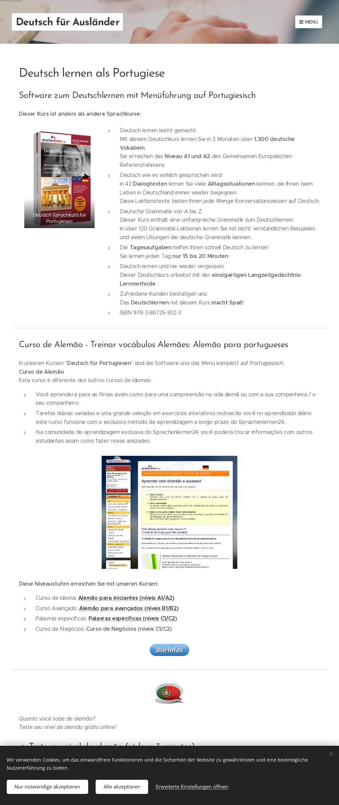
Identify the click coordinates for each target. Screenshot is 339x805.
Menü (308, 22)
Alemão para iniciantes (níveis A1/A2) (126, 597)
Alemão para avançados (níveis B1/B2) (128, 608)
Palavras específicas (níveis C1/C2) (133, 618)
